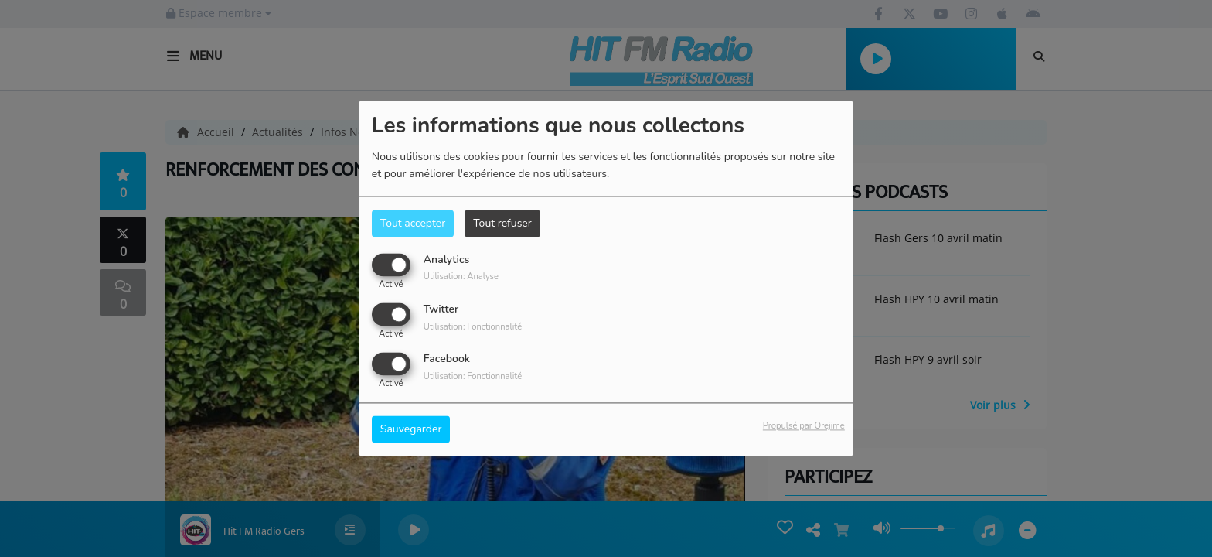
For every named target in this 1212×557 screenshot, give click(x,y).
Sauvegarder (411, 429)
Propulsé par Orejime (804, 426)
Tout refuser (502, 223)
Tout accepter (412, 223)
